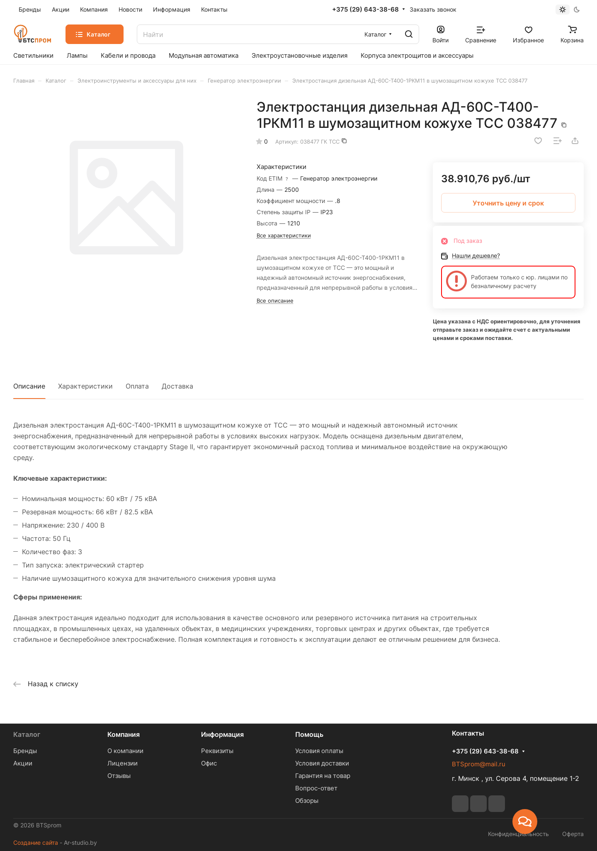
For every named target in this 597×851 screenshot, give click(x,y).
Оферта (573, 833)
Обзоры (306, 801)
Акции (22, 763)
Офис (209, 763)
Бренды (25, 751)
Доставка (177, 386)
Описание (29, 386)
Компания (123, 734)
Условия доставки (322, 763)
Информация (222, 734)
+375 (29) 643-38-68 (365, 9)
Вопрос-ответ (316, 788)
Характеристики (85, 386)
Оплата (137, 386)
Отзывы (119, 776)
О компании (125, 751)
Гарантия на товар (322, 776)
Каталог (26, 734)
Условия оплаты (319, 751)
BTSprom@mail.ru (478, 764)
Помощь (309, 734)
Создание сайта (35, 842)
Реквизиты (217, 751)
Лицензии (122, 763)
